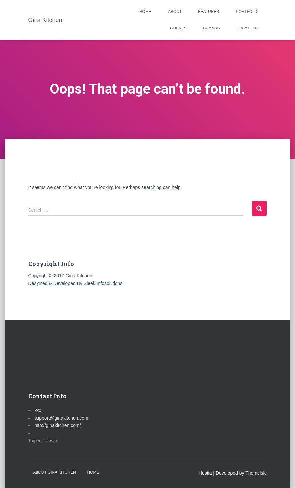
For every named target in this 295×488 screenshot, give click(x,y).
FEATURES (208, 11)
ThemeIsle (256, 473)
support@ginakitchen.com (61, 418)
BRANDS (211, 28)
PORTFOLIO (247, 11)
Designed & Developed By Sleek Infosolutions (75, 283)
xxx (38, 410)
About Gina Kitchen (54, 472)
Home (93, 472)
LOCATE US (247, 28)
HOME (145, 11)
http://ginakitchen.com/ (58, 425)
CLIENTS (178, 28)
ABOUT (175, 11)
